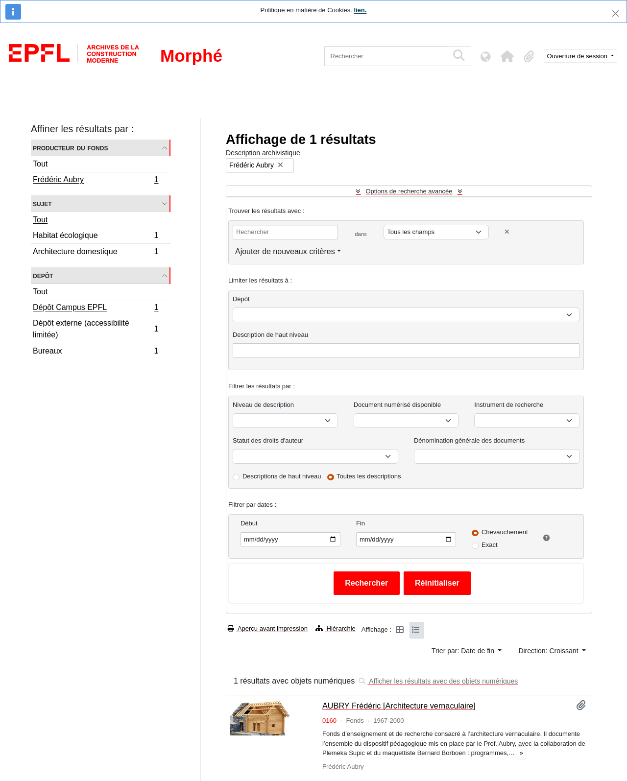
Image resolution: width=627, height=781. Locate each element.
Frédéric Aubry (95, 181)
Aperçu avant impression (268, 628)
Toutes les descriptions (369, 476)
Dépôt (241, 299)
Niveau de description (263, 404)
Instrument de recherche (508, 404)
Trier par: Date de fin (464, 651)
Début (249, 523)
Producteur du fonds (70, 147)
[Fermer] (615, 13)
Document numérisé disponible (397, 404)
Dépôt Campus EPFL (95, 308)
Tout (40, 164)
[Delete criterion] (507, 232)
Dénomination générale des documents (469, 440)
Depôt (43, 275)
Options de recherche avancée (408, 191)
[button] (507, 56)
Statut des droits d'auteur (268, 440)
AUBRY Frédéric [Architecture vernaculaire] (399, 705)
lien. (360, 10)
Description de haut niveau (270, 334)
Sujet (42, 203)
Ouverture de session (578, 56)
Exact (490, 544)
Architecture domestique (95, 253)
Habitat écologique (95, 237)
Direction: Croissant (549, 651)
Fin (360, 523)
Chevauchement (505, 532)
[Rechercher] (386, 56)
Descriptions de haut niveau (281, 476)
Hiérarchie (335, 628)
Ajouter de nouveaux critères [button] (285, 251)
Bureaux (95, 352)
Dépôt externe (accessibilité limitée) (95, 329)
